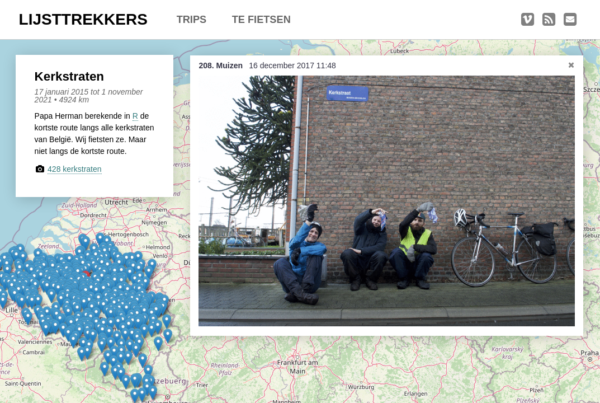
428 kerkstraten (75, 169)
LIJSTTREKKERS (83, 19)
